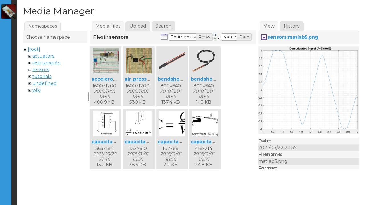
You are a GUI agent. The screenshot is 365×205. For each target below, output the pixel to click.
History (292, 26)
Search (163, 26)
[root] (34, 49)
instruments (46, 62)
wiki (36, 90)
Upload (137, 26)
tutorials (41, 76)
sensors (40, 69)
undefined (44, 83)
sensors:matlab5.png (292, 37)
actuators (43, 56)
